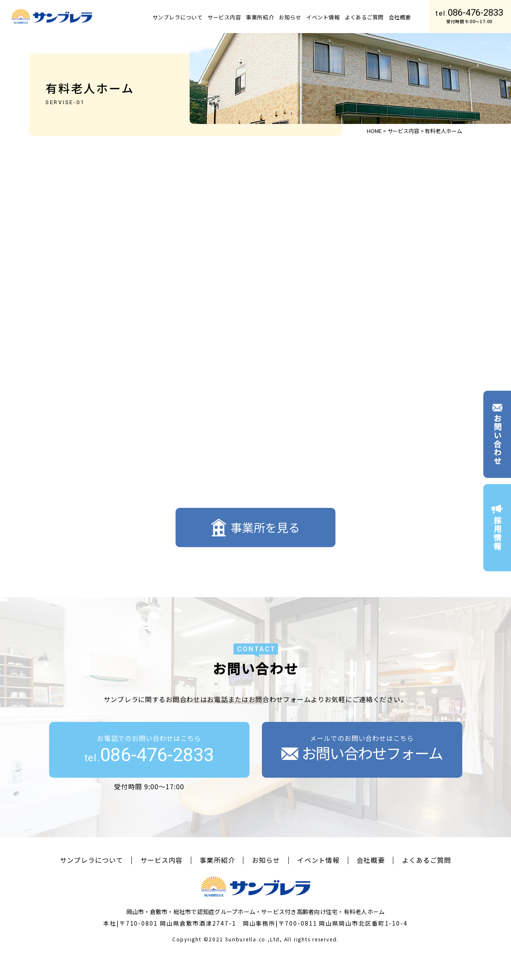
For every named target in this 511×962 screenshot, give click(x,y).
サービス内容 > (405, 131)
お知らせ (290, 17)
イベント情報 (323, 17)
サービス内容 (224, 17)
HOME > (376, 131)
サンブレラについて (177, 17)
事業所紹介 (260, 17)
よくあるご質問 (364, 17)
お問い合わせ (497, 434)
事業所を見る (255, 527)
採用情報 (497, 527)
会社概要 (400, 17)
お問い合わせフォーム (361, 752)
